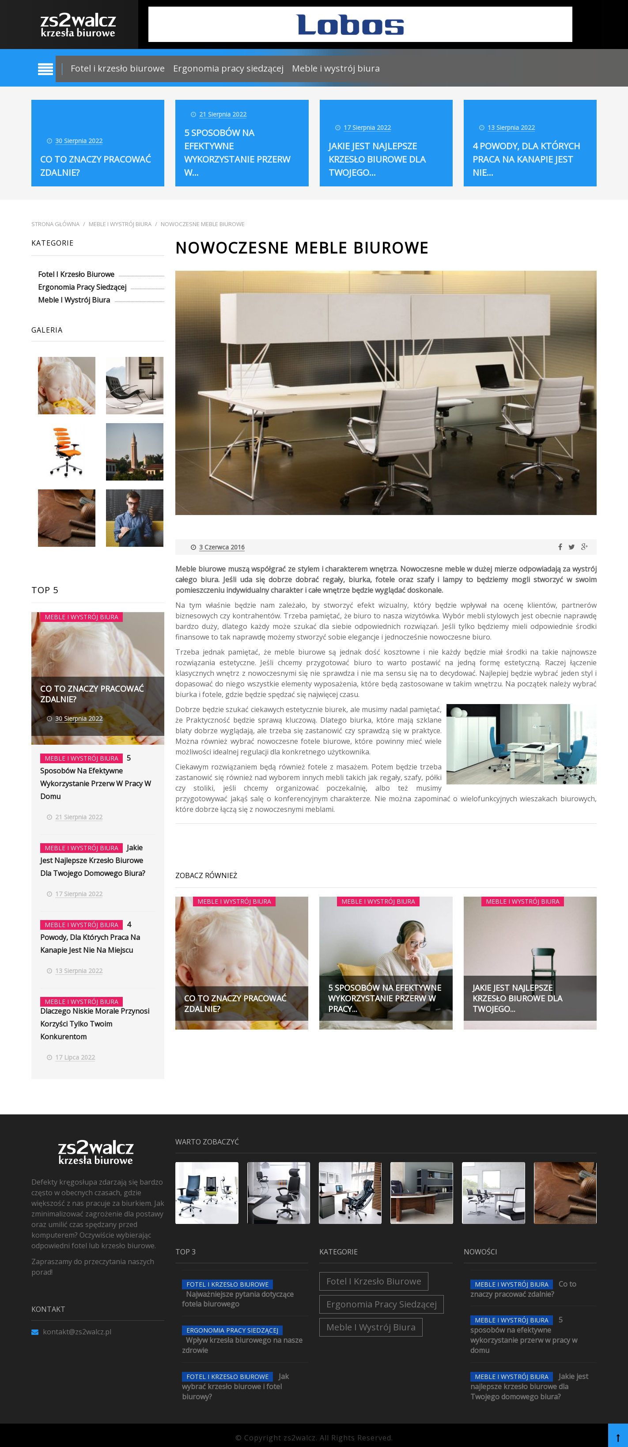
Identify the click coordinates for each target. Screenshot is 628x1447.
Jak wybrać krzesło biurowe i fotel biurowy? (235, 1381)
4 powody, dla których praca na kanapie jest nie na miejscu (90, 934)
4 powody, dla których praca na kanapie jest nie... (526, 159)
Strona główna (55, 224)
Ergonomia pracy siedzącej (228, 68)
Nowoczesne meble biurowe (203, 224)
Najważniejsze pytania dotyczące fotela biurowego (238, 1293)
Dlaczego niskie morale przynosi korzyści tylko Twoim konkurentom (94, 1019)
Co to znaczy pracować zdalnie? (523, 1283)
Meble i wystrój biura (336, 68)
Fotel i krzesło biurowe (118, 68)
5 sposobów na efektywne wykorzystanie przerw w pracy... (384, 998)
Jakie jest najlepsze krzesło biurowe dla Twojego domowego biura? (92, 858)
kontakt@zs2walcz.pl (71, 1326)
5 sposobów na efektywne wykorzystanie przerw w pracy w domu (523, 1330)
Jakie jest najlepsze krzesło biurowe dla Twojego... (377, 159)
